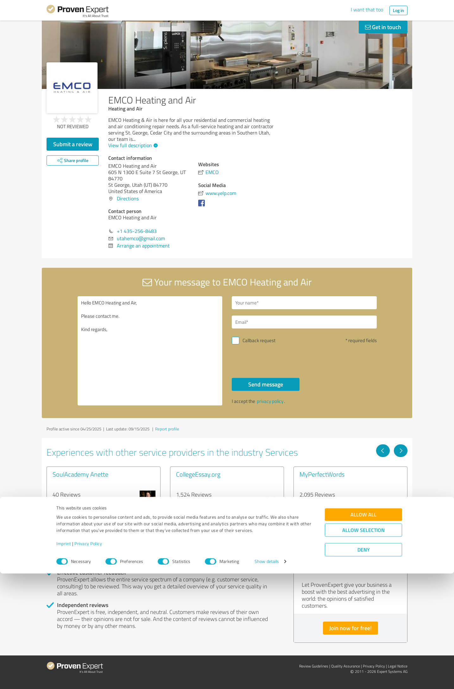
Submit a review (72, 144)
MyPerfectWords (322, 474)
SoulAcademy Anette (80, 474)
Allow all (363, 630)
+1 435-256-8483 (137, 231)
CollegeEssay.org (198, 474)
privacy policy (270, 401)
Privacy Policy (88, 659)
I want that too (367, 9)
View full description (132, 145)
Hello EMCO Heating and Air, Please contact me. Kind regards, (150, 350)
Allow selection (363, 645)
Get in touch (383, 27)
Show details (267, 677)
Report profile (167, 429)
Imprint (63, 659)
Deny (363, 665)
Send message (265, 384)
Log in (398, 10)
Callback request (259, 340)
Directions (128, 198)
